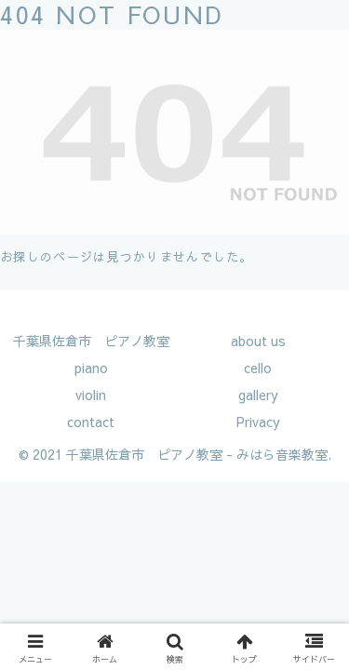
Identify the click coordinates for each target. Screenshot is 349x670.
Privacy (258, 421)
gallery (258, 394)
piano (91, 367)
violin (90, 394)
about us (258, 340)
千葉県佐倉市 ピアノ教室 (91, 340)
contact (90, 421)
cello (258, 367)
